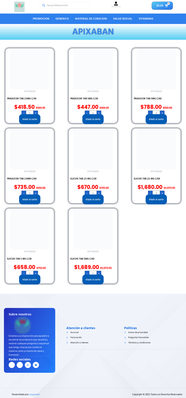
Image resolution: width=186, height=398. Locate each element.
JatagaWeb (34, 394)
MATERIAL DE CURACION (91, 18)
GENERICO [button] (62, 18)
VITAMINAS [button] (146, 18)
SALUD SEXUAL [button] (122, 18)
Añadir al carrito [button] (30, 119)
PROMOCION (41, 18)
